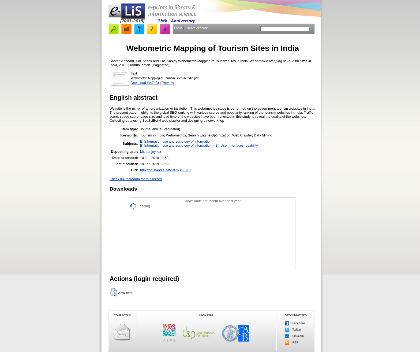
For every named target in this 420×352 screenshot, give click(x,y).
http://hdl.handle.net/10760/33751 (165, 170)
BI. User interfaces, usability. (236, 145)
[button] (113, 292)
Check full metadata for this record (136, 179)
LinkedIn (294, 336)
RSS (291, 342)
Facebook (295, 323)
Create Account (197, 28)
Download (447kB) (145, 83)
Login (178, 28)
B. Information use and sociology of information (176, 141)
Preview (168, 83)
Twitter (293, 330)
